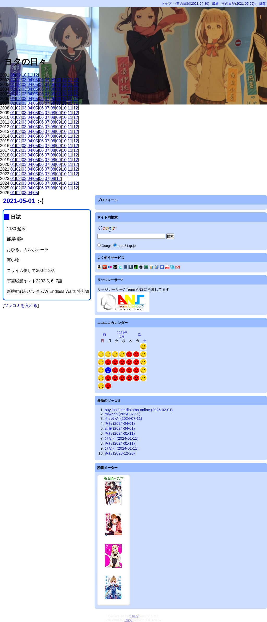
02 (18, 80)
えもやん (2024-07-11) (123, 418)
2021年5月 (122, 334)
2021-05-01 (19, 200)
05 (35, 80)
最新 (215, 3)
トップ (166, 3)
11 (30, 75)
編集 (262, 3)
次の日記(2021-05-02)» (239, 3)
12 (35, 75)
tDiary (134, 616)
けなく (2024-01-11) (121, 438)
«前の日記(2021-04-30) (191, 3)
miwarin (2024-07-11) (123, 414)
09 (18, 75)
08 (12, 75)
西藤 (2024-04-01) (120, 428)
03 (24, 80)
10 (24, 75)
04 (30, 80)
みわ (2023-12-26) (120, 453)
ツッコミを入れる (20, 305)
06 (41, 80)
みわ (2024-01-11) (120, 433)
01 (12, 80)
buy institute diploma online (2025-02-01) (139, 410)
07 (47, 80)
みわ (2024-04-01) (120, 423)
